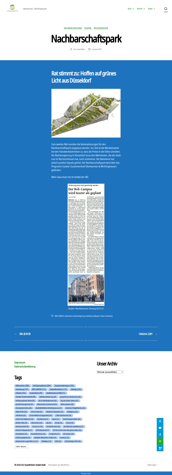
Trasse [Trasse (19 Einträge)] (69, 422)
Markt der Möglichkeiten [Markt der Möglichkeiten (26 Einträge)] (75, 408)
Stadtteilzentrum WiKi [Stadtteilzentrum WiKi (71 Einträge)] (55, 393)
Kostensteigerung (79, 316)
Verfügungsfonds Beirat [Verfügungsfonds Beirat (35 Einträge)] (25, 400)
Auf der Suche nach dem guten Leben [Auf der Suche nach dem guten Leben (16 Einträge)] (67, 430)
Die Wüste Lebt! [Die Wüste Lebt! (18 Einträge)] (53, 426)
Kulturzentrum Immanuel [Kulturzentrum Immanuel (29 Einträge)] (47, 404)
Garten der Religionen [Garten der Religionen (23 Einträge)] (24, 419)
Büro (130, 8)
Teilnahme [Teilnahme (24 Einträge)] (20, 415)
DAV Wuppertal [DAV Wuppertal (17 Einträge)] (42, 430)
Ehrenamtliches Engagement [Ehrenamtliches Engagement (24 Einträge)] (41, 415)
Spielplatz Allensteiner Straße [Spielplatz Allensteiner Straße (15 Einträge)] (45, 437)
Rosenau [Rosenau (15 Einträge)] (64, 437)
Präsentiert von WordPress (58, 464)
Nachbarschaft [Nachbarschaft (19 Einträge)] (22, 426)
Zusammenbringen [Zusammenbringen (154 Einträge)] (64, 385)
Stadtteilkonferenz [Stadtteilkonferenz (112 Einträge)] (58, 389)
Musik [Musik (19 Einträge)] (58, 422)
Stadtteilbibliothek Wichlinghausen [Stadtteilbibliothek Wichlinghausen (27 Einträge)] (49, 408)
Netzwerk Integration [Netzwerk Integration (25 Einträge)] (54, 411)
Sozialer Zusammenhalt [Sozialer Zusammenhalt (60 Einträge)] (25, 396)
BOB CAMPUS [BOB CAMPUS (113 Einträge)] (39, 389)
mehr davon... (21, 446)
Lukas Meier (80, 49)
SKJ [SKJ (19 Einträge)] (48, 422)
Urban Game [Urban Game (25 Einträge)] (36, 411)
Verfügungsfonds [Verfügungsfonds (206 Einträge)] (42, 385)
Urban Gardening (106, 316)
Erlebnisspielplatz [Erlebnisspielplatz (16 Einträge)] (23, 437)
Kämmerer (68, 316)
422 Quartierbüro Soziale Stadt (33, 464)
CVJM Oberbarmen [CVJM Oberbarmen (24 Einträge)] (63, 415)
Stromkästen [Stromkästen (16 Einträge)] (21, 434)
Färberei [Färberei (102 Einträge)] (21, 393)
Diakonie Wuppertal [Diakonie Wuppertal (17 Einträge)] (24, 430)
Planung (87, 28)
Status (150, 8)
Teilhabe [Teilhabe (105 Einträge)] (76, 389)
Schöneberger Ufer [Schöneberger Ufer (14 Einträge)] (73, 441)
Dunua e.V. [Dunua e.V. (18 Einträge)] (37, 426)
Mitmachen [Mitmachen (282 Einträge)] (22, 385)
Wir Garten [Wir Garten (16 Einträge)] (68, 434)
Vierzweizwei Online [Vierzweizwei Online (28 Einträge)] (24, 408)
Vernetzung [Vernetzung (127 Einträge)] (22, 389)
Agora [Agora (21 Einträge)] (55, 419)
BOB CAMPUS (59, 316)
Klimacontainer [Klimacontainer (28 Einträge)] (67, 404)
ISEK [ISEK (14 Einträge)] (58, 441)
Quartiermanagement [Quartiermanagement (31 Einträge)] (24, 404)
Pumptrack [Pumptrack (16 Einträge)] (54, 434)
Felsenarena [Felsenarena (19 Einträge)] (36, 422)
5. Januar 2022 (97, 49)
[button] (160, 448)
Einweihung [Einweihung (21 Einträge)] (42, 419)
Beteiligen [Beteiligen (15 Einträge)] (46, 441)
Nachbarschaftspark (73, 28)
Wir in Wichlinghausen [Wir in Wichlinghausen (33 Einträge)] (47, 400)
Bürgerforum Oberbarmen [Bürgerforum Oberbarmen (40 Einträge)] (70, 396)
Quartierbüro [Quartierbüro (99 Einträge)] (36, 393)
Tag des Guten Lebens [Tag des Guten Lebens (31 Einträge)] (69, 400)
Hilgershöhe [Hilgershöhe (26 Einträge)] (21, 411)
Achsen (139, 8)
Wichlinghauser (101, 28)
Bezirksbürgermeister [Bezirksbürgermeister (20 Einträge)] (71, 419)
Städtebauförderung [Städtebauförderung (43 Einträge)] (47, 396)
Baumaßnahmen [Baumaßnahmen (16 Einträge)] (38, 434)
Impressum (19, 362)
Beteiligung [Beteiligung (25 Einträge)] (72, 411)
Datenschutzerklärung (24, 366)
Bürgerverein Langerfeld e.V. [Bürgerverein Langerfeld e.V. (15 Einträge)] (27, 441)
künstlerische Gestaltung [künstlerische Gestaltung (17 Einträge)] (73, 426)
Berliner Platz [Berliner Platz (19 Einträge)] (21, 422)
